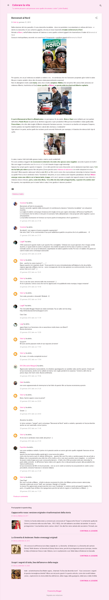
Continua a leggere (89, 531)
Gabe (22, 382)
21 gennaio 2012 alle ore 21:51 (30, 235)
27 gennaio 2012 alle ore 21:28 (30, 471)
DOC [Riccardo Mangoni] (28, 366)
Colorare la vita (21, 5)
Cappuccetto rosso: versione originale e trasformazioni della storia (41, 512)
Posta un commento (21, 496)
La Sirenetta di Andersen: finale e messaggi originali (34, 537)
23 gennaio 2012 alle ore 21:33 (30, 441)
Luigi (21, 324)
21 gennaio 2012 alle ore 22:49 (30, 254)
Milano (20, 32)
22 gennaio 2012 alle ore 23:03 (30, 401)
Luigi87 (22, 242)
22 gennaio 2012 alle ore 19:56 (30, 376)
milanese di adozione (64, 170)
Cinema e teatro (18, 194)
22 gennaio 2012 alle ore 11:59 (30, 318)
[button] (96, 18)
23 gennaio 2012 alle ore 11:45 (30, 428)
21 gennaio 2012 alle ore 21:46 (30, 221)
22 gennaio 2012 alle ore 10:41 (30, 272)
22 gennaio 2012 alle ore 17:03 (30, 347)
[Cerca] (100, 6)
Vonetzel (23, 203)
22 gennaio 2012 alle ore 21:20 (30, 389)
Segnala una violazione (54, 595)
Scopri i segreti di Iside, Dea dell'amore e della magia (34, 562)
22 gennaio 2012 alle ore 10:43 (30, 287)
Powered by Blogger (55, 591)
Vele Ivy (22, 260)
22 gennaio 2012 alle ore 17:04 (30, 359)
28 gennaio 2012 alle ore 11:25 (30, 491)
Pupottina (23, 447)
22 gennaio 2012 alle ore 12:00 (30, 332)
